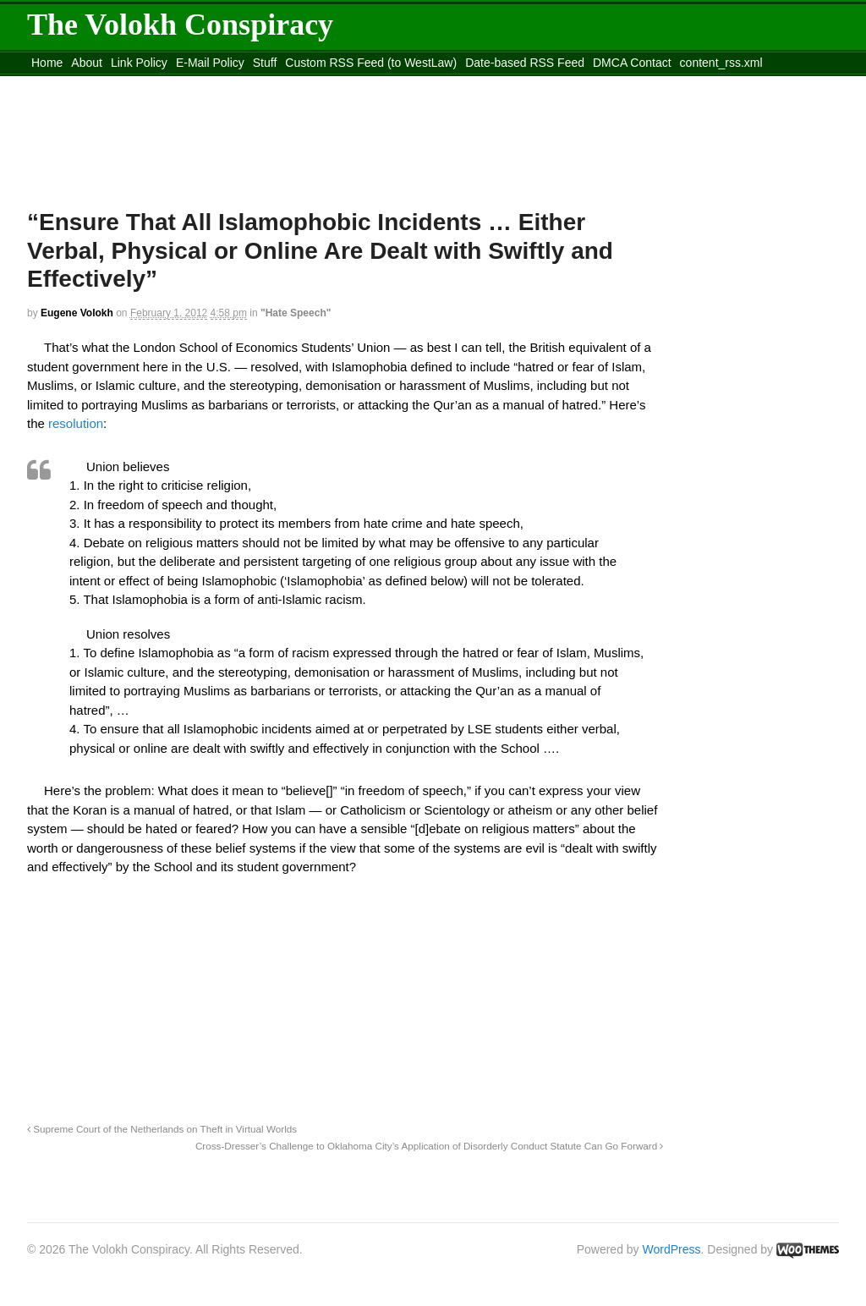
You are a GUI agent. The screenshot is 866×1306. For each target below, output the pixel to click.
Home (47, 62)
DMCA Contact (632, 62)
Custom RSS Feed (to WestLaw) (371, 62)
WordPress (672, 1249)
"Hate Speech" (295, 313)
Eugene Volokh (77, 313)
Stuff (265, 62)
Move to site (272, 84)
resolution (75, 423)
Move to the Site (120, 84)
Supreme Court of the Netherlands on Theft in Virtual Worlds (162, 1128)
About (86, 62)
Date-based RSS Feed (524, 62)
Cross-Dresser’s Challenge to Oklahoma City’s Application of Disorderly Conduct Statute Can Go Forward (429, 1145)
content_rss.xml (721, 62)
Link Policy (139, 62)
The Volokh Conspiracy (180, 24)
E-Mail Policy (210, 62)
